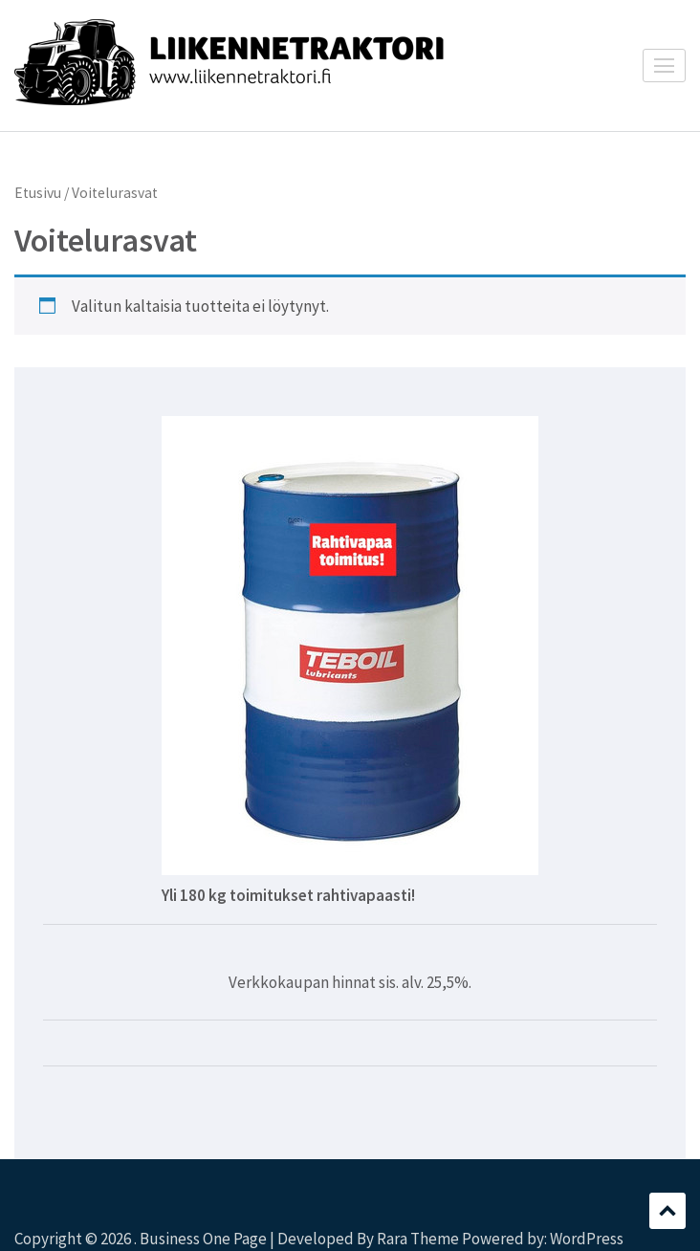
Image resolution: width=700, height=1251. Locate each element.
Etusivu (37, 193)
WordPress (586, 1238)
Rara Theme (418, 1238)
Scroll (667, 1211)
